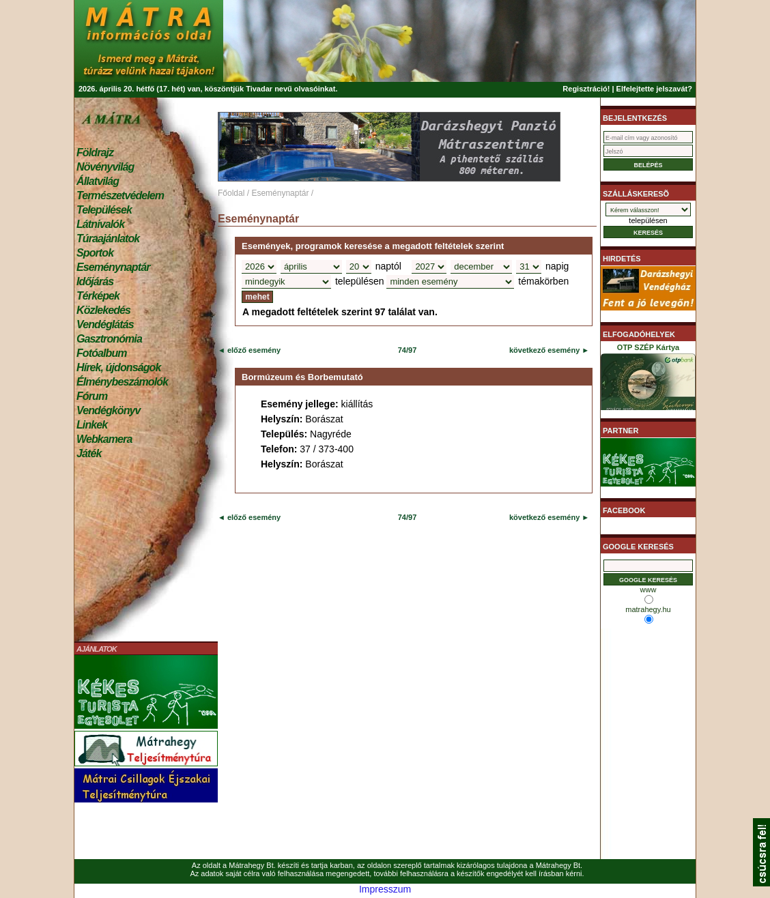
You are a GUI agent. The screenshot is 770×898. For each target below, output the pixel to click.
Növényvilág (105, 167)
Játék (88, 453)
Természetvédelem (120, 195)
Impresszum (385, 889)
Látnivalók (100, 224)
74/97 (407, 350)
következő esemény (544, 350)
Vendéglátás (105, 324)
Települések (104, 210)
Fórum (91, 396)
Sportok (94, 253)
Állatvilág (97, 181)
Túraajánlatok (107, 238)
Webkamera (104, 439)
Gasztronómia (109, 339)
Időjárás (94, 281)
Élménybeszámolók (122, 382)
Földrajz (94, 152)
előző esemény (253, 350)
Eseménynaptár (112, 267)
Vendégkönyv (108, 410)
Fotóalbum (101, 353)
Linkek (91, 425)
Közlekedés (103, 310)
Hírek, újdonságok (118, 367)
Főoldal (231, 193)
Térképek (97, 296)
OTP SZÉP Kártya (648, 379)
